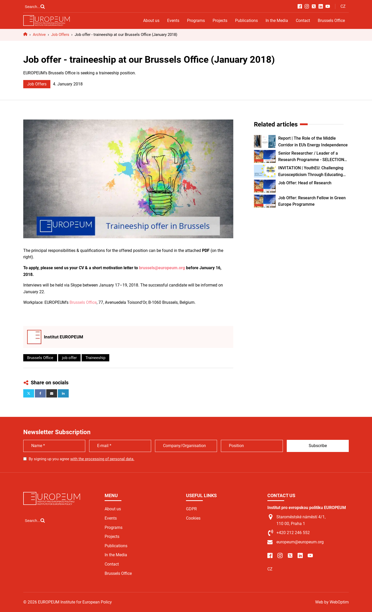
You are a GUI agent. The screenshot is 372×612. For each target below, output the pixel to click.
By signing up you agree (81, 459)
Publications (246, 20)
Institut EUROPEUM (63, 336)
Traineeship (95, 357)
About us (151, 20)
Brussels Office (331, 20)
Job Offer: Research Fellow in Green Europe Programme (312, 201)
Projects (220, 20)
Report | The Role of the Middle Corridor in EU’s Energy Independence (313, 141)
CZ (343, 6)
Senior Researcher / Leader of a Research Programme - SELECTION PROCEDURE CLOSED (311, 157)
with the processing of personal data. (102, 459)
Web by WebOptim (332, 602)
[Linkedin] (63, 393)
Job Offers (37, 84)
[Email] (51, 393)
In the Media (277, 20)
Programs (196, 20)
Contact (303, 20)
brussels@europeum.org (162, 267)
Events (173, 20)
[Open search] (35, 6)
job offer (69, 357)
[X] (28, 393)
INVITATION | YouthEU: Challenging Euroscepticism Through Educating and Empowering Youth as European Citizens (311, 171)
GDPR (191, 508)
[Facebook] (40, 393)
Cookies (193, 518)
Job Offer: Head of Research (304, 182)
